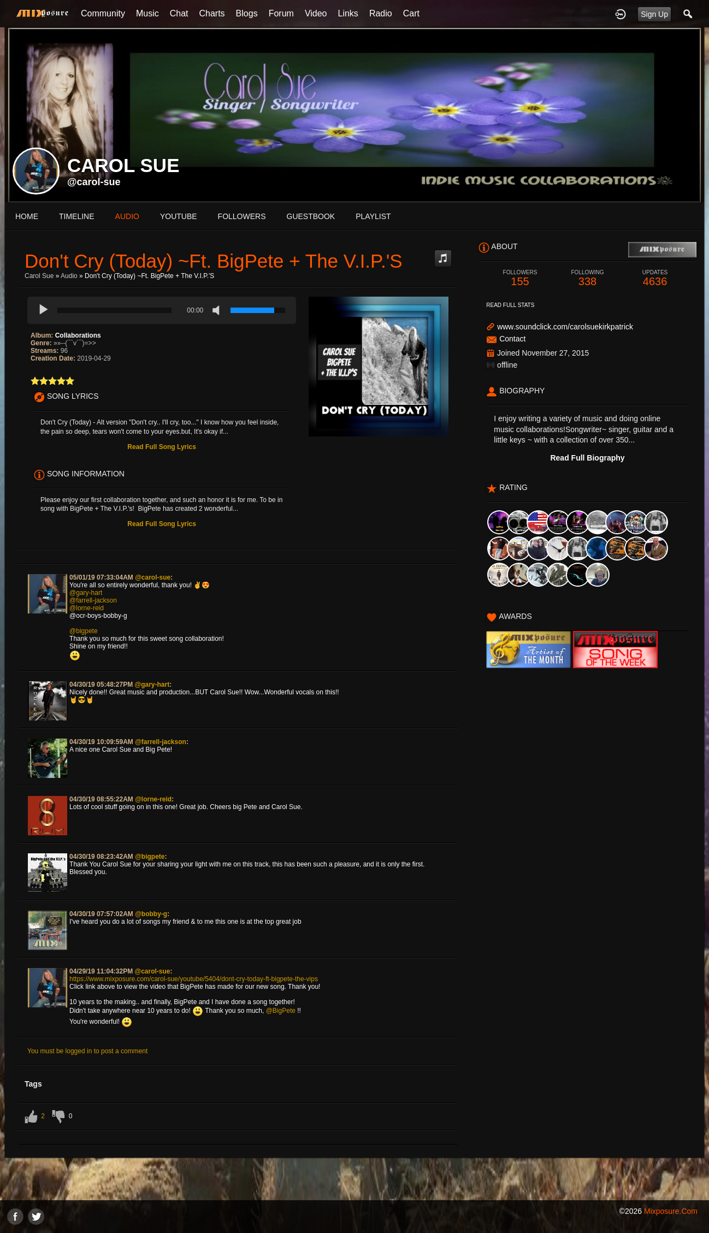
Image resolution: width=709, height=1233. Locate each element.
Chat (179, 13)
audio (127, 216)
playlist (373, 216)
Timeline (76, 216)
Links (348, 13)
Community (103, 13)
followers (242, 216)
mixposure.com (671, 1211)
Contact (512, 338)
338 (588, 278)
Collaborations (78, 335)
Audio (69, 276)
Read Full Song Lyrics (161, 447)
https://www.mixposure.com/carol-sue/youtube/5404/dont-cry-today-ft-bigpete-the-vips (193, 979)
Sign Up (654, 14)
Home (26, 216)
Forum (281, 13)
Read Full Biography (587, 457)
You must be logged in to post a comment (87, 1051)
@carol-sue (94, 181)
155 (520, 278)
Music (147, 13)
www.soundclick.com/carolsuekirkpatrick (565, 326)
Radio (380, 13)
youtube (178, 216)
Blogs (247, 13)
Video (316, 13)
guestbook (311, 216)
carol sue (39, 276)
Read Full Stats (510, 305)
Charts (211, 13)
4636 (655, 278)
